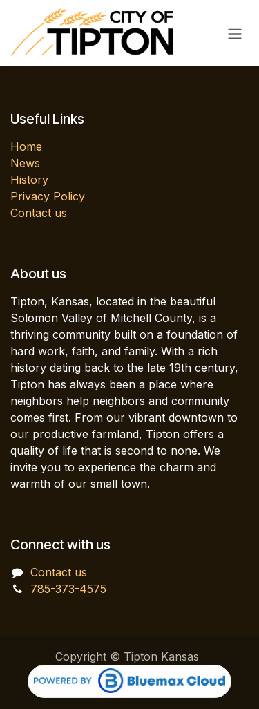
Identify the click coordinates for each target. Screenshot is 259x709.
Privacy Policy (47, 196)
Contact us (38, 213)
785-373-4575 (68, 589)
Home (26, 146)
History (29, 180)
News (25, 163)
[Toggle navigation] (235, 33)
